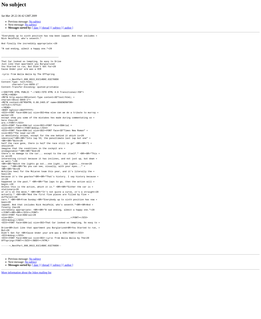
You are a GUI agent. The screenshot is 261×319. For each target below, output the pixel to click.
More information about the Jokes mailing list (26, 316)
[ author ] (68, 27)
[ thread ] (46, 27)
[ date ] (36, 27)
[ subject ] (56, 27)
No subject (35, 21)
